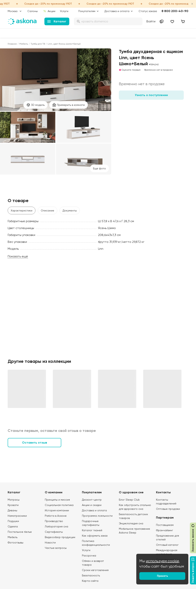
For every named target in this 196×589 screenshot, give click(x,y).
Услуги (64, 11)
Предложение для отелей (167, 537)
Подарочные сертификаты (90, 523)
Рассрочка (89, 555)
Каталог (56, 21)
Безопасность (91, 575)
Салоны (32, 11)
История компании (57, 510)
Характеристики (21, 210)
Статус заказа (148, 11)
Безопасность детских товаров (133, 516)
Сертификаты (54, 531)
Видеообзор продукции (60, 537)
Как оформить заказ (94, 535)
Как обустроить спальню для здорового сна (135, 506)
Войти (150, 21)
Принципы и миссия (57, 499)
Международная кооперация (166, 552)
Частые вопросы (56, 547)
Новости (50, 542)
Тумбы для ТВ (38, 43)
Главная (12, 43)
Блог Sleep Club (129, 499)
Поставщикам (165, 524)
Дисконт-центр (92, 499)
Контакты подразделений (166, 501)
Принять (162, 576)
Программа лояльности (97, 515)
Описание (47, 210)
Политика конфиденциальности (96, 542)
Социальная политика (59, 505)
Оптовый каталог (167, 544)
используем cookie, (163, 561)
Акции (49, 11)
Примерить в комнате (68, 105)
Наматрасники (17, 515)
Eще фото (99, 168)
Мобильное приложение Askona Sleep (134, 530)
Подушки (13, 521)
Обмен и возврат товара (93, 562)
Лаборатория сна (56, 526)
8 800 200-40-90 (175, 11)
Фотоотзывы (15, 542)
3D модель (35, 105)
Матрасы (14, 499)
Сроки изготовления (95, 570)
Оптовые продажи (168, 508)
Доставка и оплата (94, 510)
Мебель (23, 43)
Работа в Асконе (56, 515)
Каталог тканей (92, 530)
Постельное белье (20, 531)
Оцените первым (129, 70)
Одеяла (13, 526)
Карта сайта (90, 580)
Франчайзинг (164, 530)
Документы (70, 210)
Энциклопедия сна (131, 523)
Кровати (13, 505)
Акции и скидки (91, 505)
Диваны (12, 510)
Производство (54, 521)
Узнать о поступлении (151, 95)
